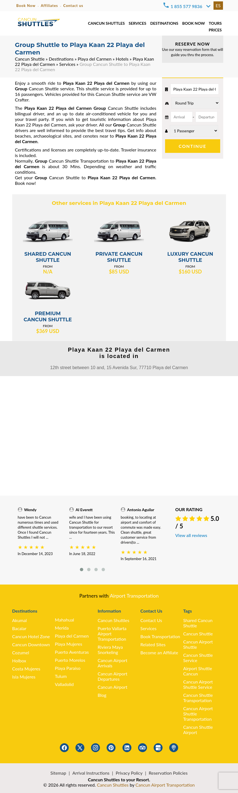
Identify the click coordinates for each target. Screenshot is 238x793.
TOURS (215, 23)
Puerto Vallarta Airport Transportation (112, 634)
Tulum (61, 676)
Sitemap (58, 772)
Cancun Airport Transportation (165, 784)
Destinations (61, 58)
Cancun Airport (112, 687)
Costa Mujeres (26, 668)
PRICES (215, 30)
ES (218, 5)
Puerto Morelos (70, 660)
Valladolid (64, 684)
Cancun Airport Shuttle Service (198, 684)
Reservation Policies (168, 772)
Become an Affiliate (159, 652)
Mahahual (64, 619)
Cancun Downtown (31, 644)
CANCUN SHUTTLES (106, 23)
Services (67, 64)
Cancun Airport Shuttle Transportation (198, 714)
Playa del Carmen (95, 58)
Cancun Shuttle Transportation (198, 697)
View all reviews (191, 535)
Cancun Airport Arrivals (112, 663)
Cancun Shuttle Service (198, 657)
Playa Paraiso (67, 668)
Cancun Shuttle (30, 58)
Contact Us (151, 620)
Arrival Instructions (90, 772)
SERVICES (137, 23)
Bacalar (19, 628)
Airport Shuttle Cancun (197, 671)
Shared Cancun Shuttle (197, 623)
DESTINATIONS (164, 23)
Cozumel (20, 652)
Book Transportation (160, 636)
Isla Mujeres (24, 676)
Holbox (19, 660)
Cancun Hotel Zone (31, 636)
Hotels (122, 58)
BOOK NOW (193, 23)
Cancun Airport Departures (112, 676)
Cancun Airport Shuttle (198, 644)
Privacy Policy (129, 772)
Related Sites (152, 644)
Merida (62, 627)
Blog (102, 695)
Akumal (19, 620)
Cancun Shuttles (113, 620)
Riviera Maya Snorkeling (110, 649)
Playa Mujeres (68, 644)
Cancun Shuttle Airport (198, 729)
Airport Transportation (134, 596)
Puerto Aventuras (72, 652)
